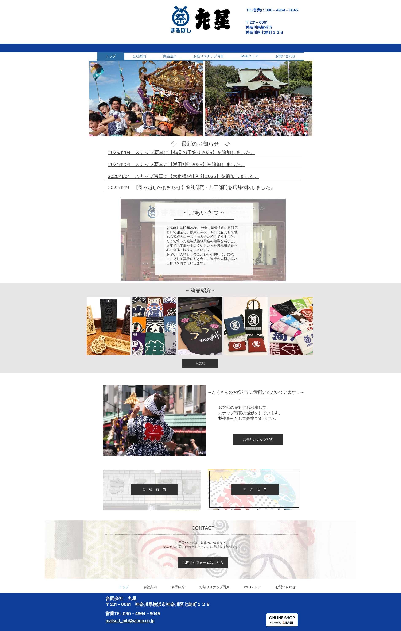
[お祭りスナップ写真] (258, 439)
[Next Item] (305, 99)
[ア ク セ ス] (255, 489)
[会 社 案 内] (154, 489)
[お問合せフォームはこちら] (203, 562)
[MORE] (200, 363)
